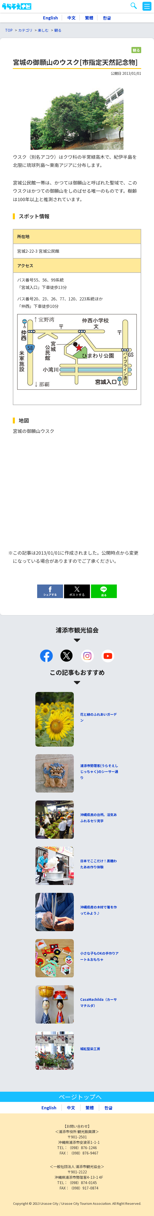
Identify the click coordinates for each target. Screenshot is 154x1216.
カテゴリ (25, 30)
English (50, 17)
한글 (107, 17)
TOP (9, 30)
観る (57, 30)
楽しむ (43, 30)
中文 (71, 17)
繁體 (89, 17)
